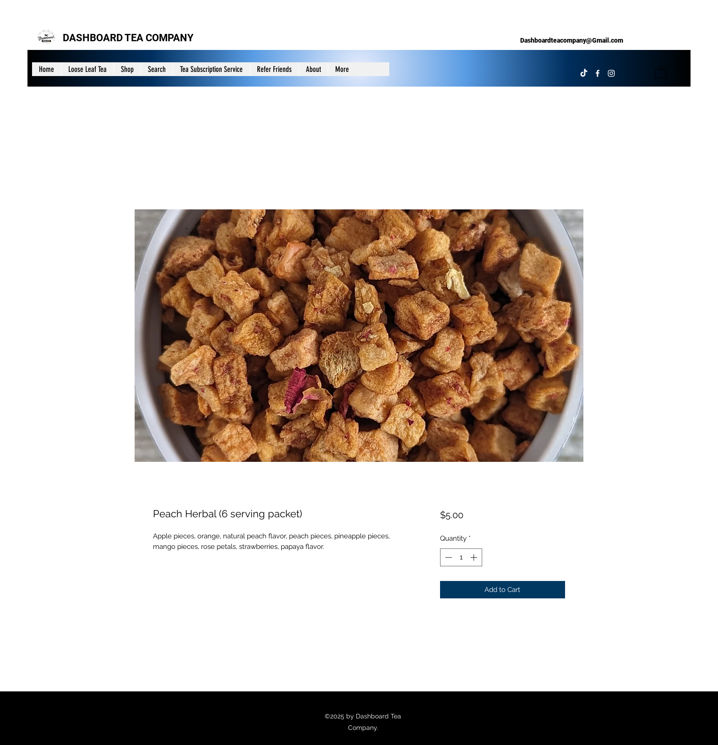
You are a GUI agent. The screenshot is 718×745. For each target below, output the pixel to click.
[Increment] (474, 557)
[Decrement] (447, 557)
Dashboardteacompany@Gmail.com (571, 40)
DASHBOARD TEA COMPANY (128, 38)
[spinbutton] (460, 557)
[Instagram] (611, 73)
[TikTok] (583, 73)
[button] (660, 71)
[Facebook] (597, 73)
